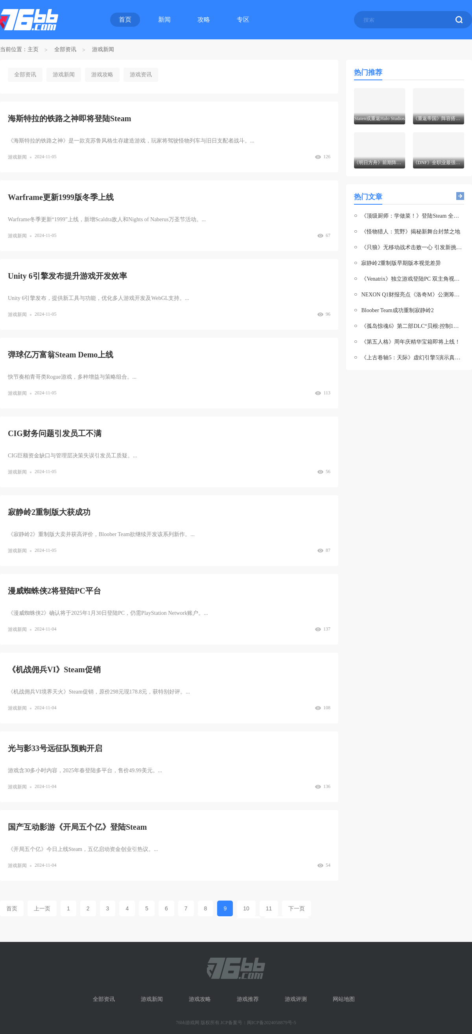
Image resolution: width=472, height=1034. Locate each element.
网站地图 (344, 999)
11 (269, 908)
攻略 (203, 19)
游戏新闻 (103, 49)
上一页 (42, 908)
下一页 (296, 908)
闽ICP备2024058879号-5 (271, 1022)
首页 (125, 19)
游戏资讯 (141, 75)
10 (246, 908)
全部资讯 (65, 49)
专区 (243, 19)
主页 (33, 49)
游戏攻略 (102, 75)
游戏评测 (296, 999)
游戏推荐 (248, 999)
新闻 (164, 19)
